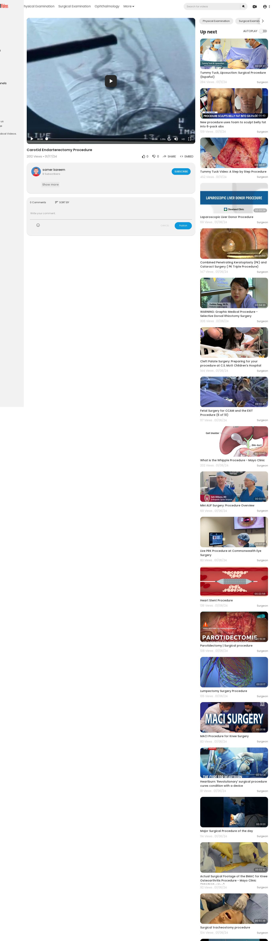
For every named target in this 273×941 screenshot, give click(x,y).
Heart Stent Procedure (226, 560)
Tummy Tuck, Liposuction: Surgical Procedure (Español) (234, 70)
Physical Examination (78, 6)
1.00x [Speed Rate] (172, 139)
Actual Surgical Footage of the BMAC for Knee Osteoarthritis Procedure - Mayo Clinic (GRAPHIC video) (237, 816)
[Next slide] (263, 21)
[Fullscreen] (199, 139)
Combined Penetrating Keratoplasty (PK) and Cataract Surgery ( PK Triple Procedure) (237, 249)
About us (30, 121)
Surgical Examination (115, 6)
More (169, 6)
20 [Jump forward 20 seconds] (179, 139)
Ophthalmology (147, 6)
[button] (265, 6)
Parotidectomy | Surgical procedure (236, 601)
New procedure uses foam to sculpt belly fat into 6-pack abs (236, 115)
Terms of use (22, 116)
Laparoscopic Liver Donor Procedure (236, 204)
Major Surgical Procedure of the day (236, 771)
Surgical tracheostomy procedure (235, 859)
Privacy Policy (13, 121)
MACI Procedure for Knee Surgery (234, 683)
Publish (193, 225)
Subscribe (190, 171)
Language (27, 126)
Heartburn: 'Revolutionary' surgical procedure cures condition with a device (235, 728)
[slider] (118, 138)
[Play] (64, 139)
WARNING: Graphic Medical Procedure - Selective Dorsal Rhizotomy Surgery (238, 294)
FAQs (8, 116)
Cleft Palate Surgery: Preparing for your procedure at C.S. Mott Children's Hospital (238, 341)
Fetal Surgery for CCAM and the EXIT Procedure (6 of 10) (236, 386)
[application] (132, 81)
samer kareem (86, 170)
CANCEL (174, 225)
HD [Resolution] (192, 139)
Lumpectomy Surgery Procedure (233, 642)
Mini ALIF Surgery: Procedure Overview (237, 474)
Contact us (12, 126)
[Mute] (186, 139)
